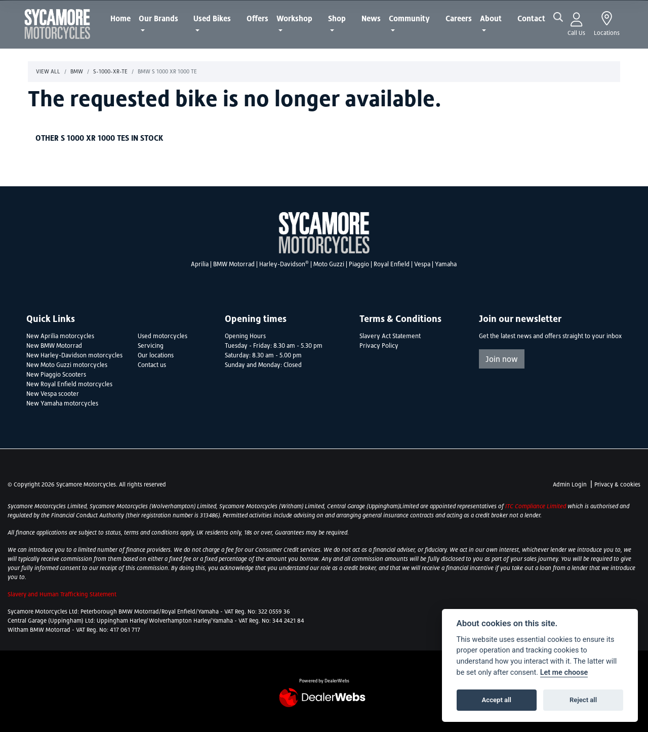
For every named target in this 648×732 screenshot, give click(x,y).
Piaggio (359, 264)
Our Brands (158, 18)
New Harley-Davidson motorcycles (74, 355)
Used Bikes (212, 18)
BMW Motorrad (234, 264)
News (371, 18)
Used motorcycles (162, 336)
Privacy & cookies (617, 484)
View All (48, 71)
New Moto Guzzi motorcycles (66, 365)
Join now (501, 358)
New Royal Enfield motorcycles (69, 384)
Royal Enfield (392, 264)
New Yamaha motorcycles (62, 403)
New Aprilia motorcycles (60, 336)
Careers (459, 18)
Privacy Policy (378, 345)
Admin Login (570, 484)
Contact (531, 18)
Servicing (151, 345)
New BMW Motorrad (54, 345)
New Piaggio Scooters (56, 374)
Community (409, 18)
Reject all (583, 700)
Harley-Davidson (284, 264)
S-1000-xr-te (110, 71)
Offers (257, 18)
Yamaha (446, 264)
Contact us (152, 365)
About (491, 18)
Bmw (76, 71)
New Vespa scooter (52, 393)
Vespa (422, 264)
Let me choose (564, 672)
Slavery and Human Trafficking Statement (62, 594)
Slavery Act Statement (390, 336)
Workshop (294, 18)
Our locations (156, 355)
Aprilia (200, 264)
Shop (337, 18)
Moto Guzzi (328, 264)
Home (120, 18)
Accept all (496, 700)
